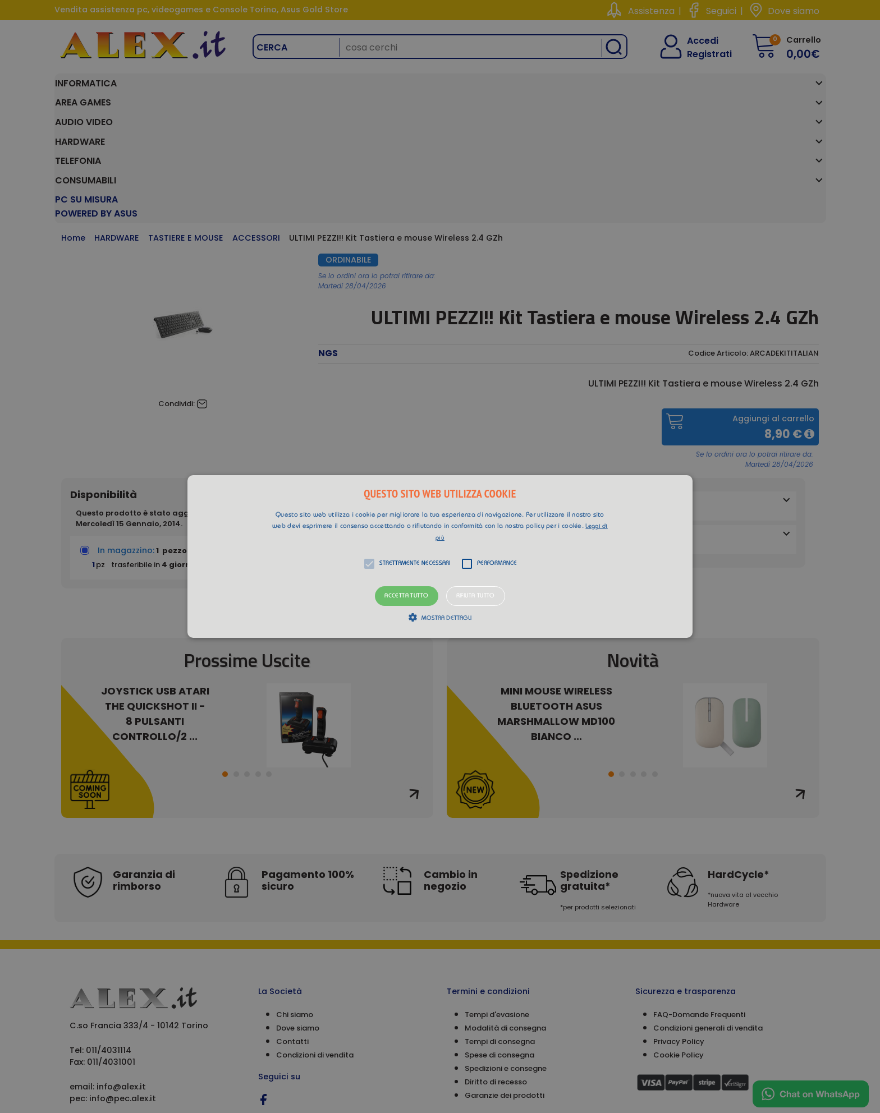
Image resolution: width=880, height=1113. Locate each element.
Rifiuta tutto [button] (475, 596)
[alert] (440, 556)
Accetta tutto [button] (406, 596)
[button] (440, 556)
